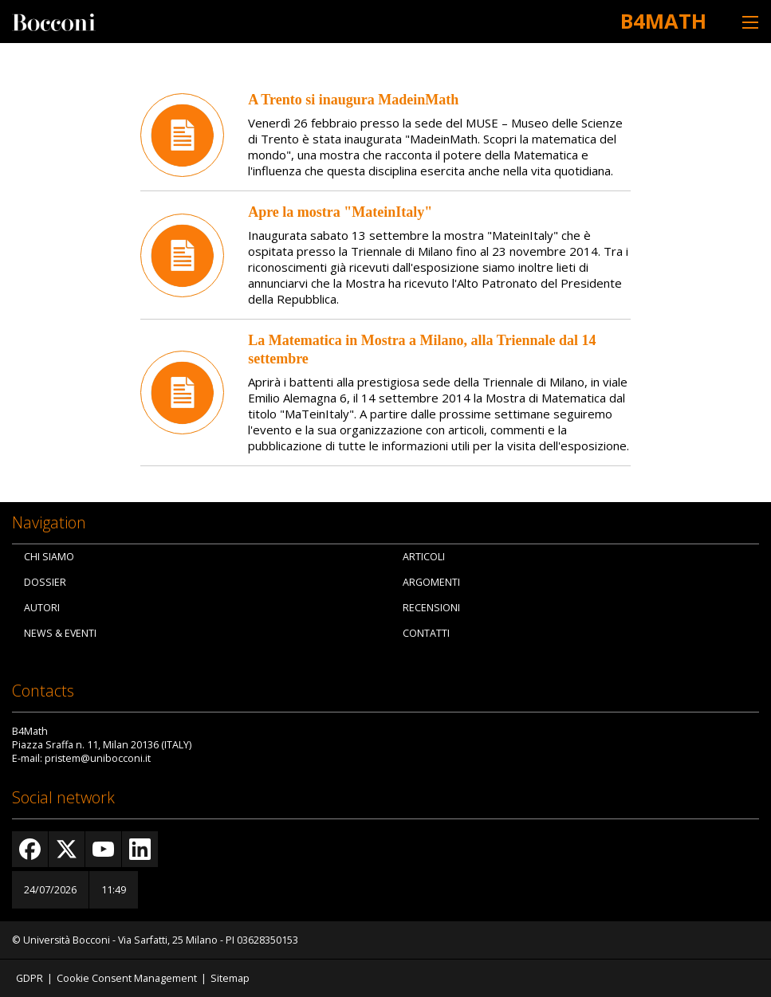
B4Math (663, 20)
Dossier (45, 582)
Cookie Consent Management (127, 978)
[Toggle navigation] (750, 22)
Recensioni (431, 607)
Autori (42, 607)
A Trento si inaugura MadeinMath (353, 100)
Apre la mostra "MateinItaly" (340, 212)
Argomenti (431, 582)
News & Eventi (60, 633)
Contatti (426, 633)
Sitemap (230, 978)
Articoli (424, 556)
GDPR (29, 978)
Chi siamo (49, 556)
